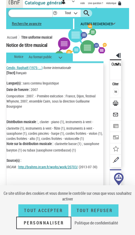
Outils (116, 64)
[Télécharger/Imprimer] (116, 104)
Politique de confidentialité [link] (96, 223)
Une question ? (95, 3)
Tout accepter (43, 210)
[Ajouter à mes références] (116, 149)
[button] (55, 13)
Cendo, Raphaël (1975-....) (24, 67)
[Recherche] (30, 13)
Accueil (12, 37)
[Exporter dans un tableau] (116, 126)
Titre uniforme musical (36, 37)
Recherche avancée (27, 23)
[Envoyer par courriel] (116, 115)
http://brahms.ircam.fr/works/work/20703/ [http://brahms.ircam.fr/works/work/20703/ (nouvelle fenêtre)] (48, 166)
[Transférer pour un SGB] (116, 138)
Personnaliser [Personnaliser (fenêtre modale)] (44, 223)
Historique (111, 3)
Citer (115, 83)
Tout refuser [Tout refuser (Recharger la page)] (95, 210)
